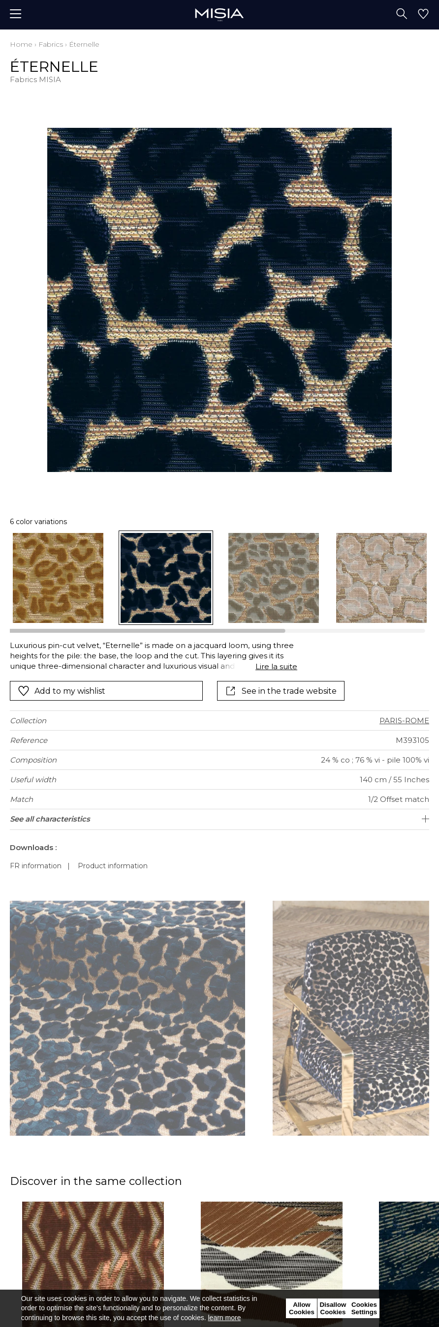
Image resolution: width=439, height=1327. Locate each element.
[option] (58, 578)
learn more (224, 1318)
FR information (36, 865)
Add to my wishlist (61, 691)
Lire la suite (276, 666)
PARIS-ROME (404, 720)
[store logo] (219, 14)
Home (21, 44)
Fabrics (50, 44)
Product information (113, 865)
